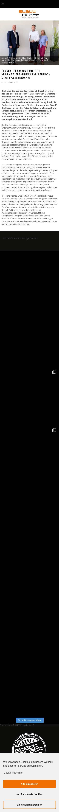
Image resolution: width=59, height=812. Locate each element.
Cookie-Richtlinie (13, 772)
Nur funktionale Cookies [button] (30, 794)
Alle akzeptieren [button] (29, 784)
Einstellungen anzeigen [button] (29, 804)
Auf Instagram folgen (29, 720)
